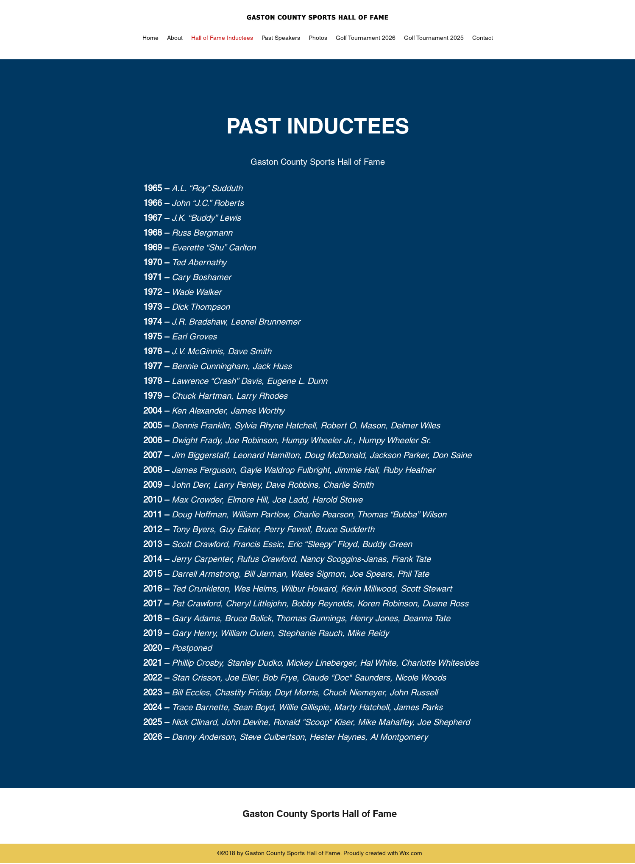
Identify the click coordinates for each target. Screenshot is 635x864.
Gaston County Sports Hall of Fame (319, 813)
